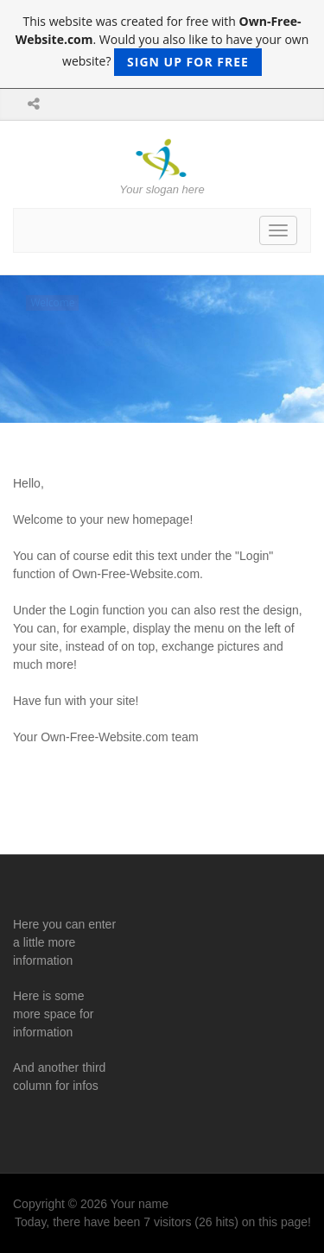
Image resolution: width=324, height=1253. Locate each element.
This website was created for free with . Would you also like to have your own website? (162, 44)
